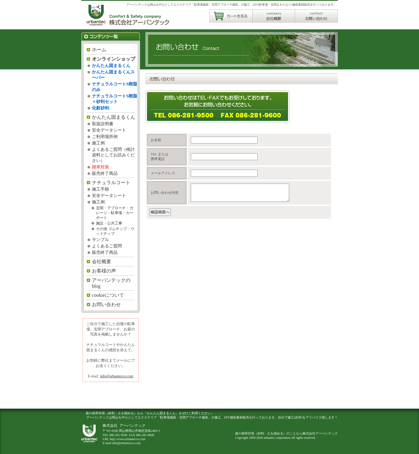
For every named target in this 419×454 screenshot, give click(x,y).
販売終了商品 (105, 173)
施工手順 (100, 189)
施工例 (98, 143)
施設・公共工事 (109, 223)
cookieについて (108, 295)
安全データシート (109, 130)
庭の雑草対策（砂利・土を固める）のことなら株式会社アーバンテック (286, 433)
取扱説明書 (102, 123)
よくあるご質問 (107, 246)
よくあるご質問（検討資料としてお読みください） (113, 155)
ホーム (99, 49)
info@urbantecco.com (116, 376)
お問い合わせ (106, 304)
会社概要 (101, 261)
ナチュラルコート (111, 182)
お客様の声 (104, 271)
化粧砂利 (100, 108)
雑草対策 (100, 167)
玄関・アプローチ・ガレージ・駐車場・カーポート (114, 213)
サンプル (100, 239)
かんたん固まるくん (111, 65)
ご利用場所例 (105, 136)
